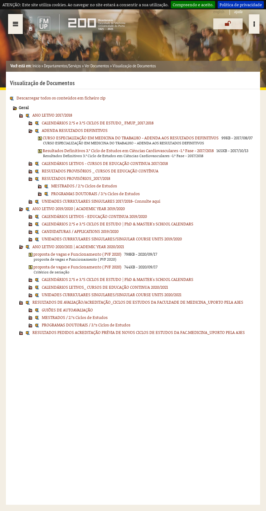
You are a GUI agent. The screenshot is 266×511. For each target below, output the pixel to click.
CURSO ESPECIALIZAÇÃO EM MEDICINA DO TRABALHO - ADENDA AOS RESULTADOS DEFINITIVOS (131, 138)
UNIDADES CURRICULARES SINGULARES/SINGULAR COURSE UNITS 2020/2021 (111, 294)
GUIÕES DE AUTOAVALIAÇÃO (67, 310)
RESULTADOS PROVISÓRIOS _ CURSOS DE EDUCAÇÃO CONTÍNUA (100, 171)
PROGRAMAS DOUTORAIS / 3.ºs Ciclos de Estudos (95, 193)
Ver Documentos (97, 66)
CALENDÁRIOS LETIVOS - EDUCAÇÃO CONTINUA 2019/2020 (94, 216)
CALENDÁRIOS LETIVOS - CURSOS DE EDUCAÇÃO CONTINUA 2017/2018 (105, 163)
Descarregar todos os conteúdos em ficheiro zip (61, 98)
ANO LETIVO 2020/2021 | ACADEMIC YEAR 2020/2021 (78, 246)
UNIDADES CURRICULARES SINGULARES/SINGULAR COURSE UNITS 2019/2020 (112, 239)
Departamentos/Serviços (62, 66)
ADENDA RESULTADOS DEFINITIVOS (75, 130)
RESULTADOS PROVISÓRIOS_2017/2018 (76, 178)
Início (36, 66)
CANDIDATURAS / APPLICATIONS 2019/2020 (80, 231)
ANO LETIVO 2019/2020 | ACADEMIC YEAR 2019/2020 (78, 208)
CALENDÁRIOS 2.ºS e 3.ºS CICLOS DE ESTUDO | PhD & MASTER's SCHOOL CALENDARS (117, 224)
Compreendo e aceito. (193, 4)
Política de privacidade (241, 4)
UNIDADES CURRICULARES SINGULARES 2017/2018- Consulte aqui (101, 201)
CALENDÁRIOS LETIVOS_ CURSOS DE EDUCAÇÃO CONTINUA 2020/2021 (105, 287)
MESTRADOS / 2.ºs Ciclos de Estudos (84, 186)
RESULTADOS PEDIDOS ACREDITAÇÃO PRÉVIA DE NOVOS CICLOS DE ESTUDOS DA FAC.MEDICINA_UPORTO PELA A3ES (138, 332)
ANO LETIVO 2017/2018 (52, 115)
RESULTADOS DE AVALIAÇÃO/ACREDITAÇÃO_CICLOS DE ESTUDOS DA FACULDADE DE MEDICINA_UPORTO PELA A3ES (137, 302)
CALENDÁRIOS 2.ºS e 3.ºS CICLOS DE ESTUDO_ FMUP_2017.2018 (97, 123)
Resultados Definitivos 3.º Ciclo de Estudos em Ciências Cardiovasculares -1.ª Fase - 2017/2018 (128, 150)
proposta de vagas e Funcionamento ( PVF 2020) (77, 254)
